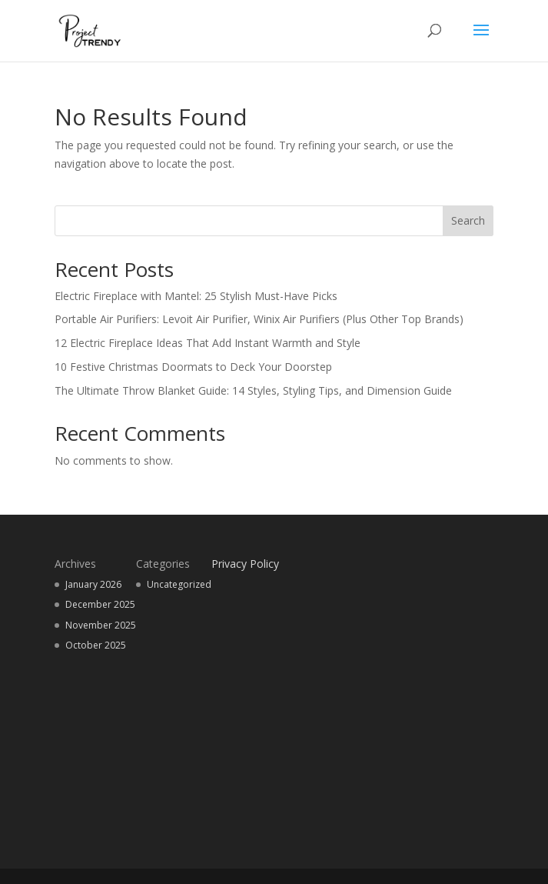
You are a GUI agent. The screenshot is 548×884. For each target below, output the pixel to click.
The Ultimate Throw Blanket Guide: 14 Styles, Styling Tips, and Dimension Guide (255, 390)
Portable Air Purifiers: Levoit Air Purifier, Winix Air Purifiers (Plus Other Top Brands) (259, 319)
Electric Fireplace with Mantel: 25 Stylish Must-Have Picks (196, 296)
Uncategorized (179, 584)
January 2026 (93, 584)
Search (468, 220)
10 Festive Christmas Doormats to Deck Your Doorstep (193, 366)
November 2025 (100, 625)
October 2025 (95, 645)
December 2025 (100, 604)
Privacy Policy (245, 563)
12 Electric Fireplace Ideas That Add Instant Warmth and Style (207, 342)
